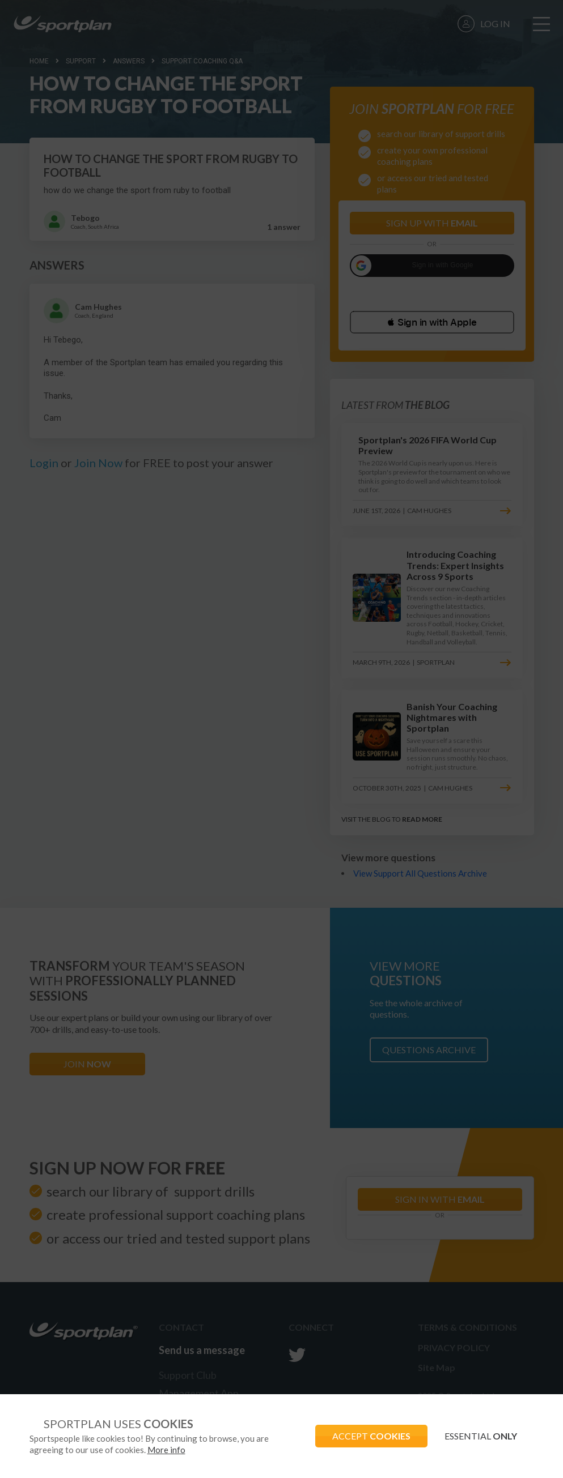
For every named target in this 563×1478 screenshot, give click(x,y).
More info (166, 1450)
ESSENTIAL (481, 1435)
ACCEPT (371, 1435)
